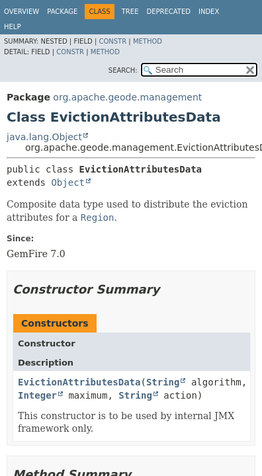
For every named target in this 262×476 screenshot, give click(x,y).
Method (147, 41)
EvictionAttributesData (79, 382)
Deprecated (168, 11)
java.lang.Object (44, 137)
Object (68, 182)
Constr (112, 41)
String (163, 382)
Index (208, 11)
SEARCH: (123, 70)
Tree (130, 11)
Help (12, 26)
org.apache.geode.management (127, 97)
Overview (21, 11)
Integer (37, 395)
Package (62, 11)
